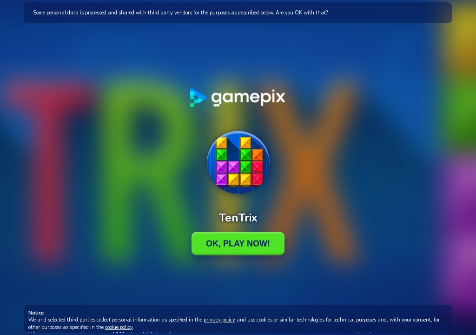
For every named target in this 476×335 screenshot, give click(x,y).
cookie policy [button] (118, 327)
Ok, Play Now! (238, 243)
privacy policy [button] (219, 319)
